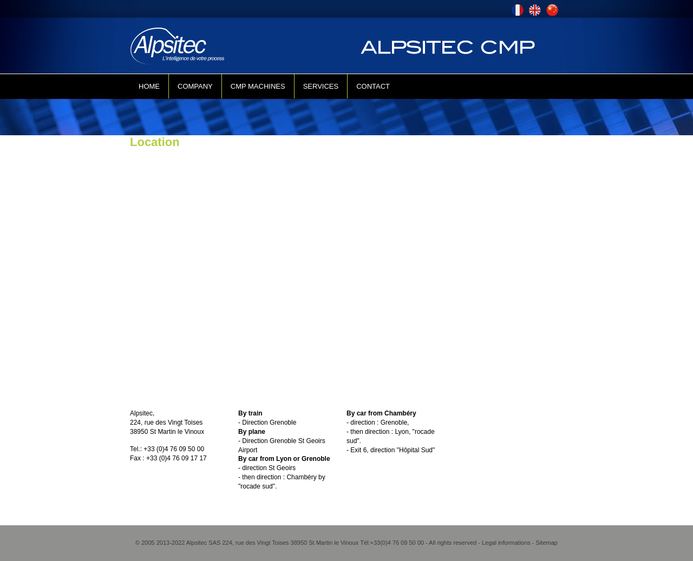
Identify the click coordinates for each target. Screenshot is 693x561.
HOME (149, 86)
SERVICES (321, 86)
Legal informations (506, 542)
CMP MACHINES (258, 86)
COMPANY (195, 86)
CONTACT (373, 86)
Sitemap (547, 542)
